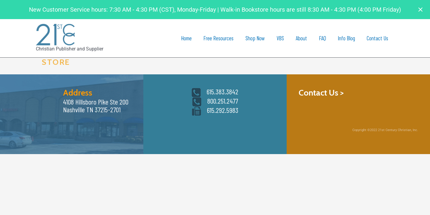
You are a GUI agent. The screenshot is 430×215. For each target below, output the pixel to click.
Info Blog (346, 38)
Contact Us (377, 38)
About (302, 38)
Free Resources (220, 38)
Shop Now (256, 38)
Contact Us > (321, 92)
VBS (281, 38)
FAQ (323, 38)
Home (188, 38)
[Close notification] (420, 9)
